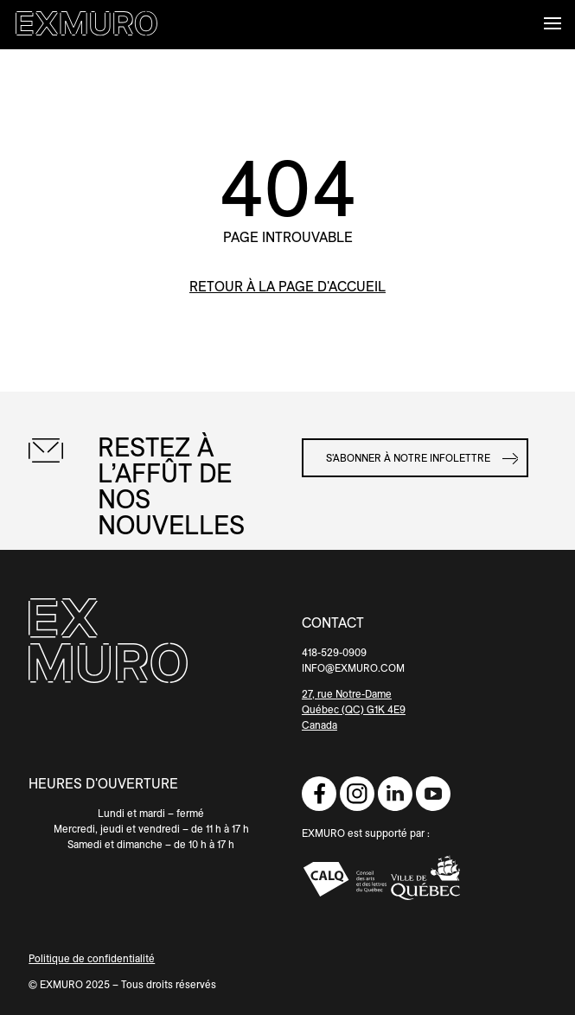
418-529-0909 (334, 652)
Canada (319, 725)
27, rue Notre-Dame (347, 693)
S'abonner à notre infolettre (408, 457)
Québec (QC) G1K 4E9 (354, 709)
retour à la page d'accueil (287, 286)
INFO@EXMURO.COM (353, 667)
